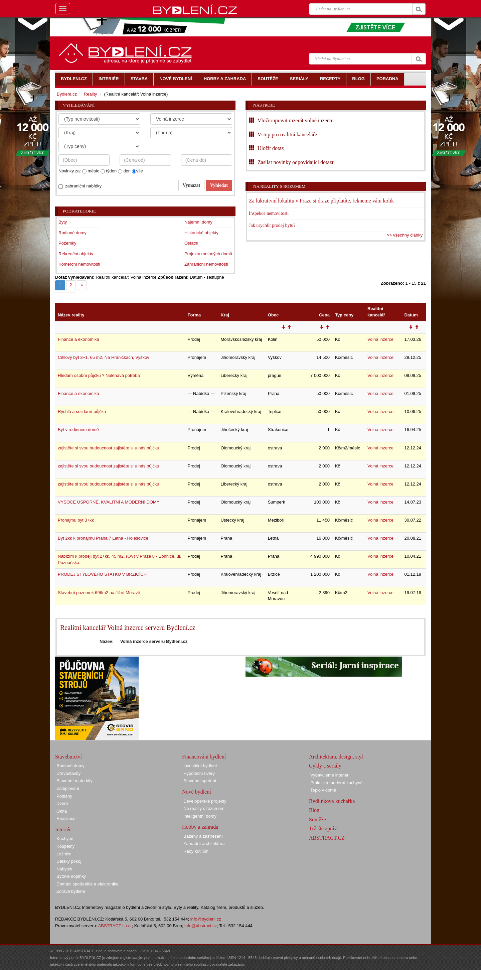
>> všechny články (405, 235)
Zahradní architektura (204, 843)
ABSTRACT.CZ (327, 838)
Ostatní (191, 243)
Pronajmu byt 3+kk (76, 520)
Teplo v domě (323, 790)
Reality (90, 94)
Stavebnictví (68, 756)
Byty (62, 222)
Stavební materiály (74, 780)
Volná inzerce (380, 339)
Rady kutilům (195, 851)
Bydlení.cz (67, 94)
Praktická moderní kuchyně (336, 782)
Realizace (65, 818)
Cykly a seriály (325, 766)
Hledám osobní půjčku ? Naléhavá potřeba (99, 375)
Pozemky (67, 243)
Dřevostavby (68, 773)
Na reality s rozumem (279, 186)
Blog (314, 810)
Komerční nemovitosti (79, 264)
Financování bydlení (204, 756)
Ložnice (63, 853)
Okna (61, 811)
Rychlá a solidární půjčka (82, 411)
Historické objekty (201, 232)
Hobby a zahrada (200, 827)
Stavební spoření (199, 780)
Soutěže (317, 819)
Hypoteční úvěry (199, 773)
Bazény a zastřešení (203, 836)
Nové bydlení (196, 792)
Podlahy (64, 796)
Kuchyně (64, 838)
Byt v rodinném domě (78, 429)
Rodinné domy (72, 232)
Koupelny (65, 846)
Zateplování (67, 788)
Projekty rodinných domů (208, 253)
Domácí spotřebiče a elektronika (87, 883)
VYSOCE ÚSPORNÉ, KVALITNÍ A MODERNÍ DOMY (109, 502)
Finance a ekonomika (78, 339)
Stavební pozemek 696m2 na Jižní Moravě (99, 592)
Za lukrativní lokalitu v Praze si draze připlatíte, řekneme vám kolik (321, 200)
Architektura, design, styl (336, 756)
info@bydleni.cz (205, 919)
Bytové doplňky (71, 876)
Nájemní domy (198, 222)
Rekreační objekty (75, 253)
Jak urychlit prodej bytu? (272, 225)
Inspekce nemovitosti (269, 213)
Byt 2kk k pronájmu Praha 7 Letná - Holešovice (103, 538)
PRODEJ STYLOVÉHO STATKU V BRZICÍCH (102, 574)
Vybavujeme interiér (329, 775)
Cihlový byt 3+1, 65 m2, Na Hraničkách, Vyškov (103, 357)
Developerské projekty (204, 801)
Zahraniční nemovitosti (206, 264)
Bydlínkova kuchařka (332, 801)
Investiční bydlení (200, 765)
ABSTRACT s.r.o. (115, 925)
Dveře (62, 803)
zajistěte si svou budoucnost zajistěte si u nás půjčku (108, 447)
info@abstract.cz (200, 925)
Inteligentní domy (199, 816)
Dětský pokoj (68, 861)
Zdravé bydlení (70, 891)
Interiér (63, 829)
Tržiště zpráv (323, 828)
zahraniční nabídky (83, 185)
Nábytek (64, 868)
